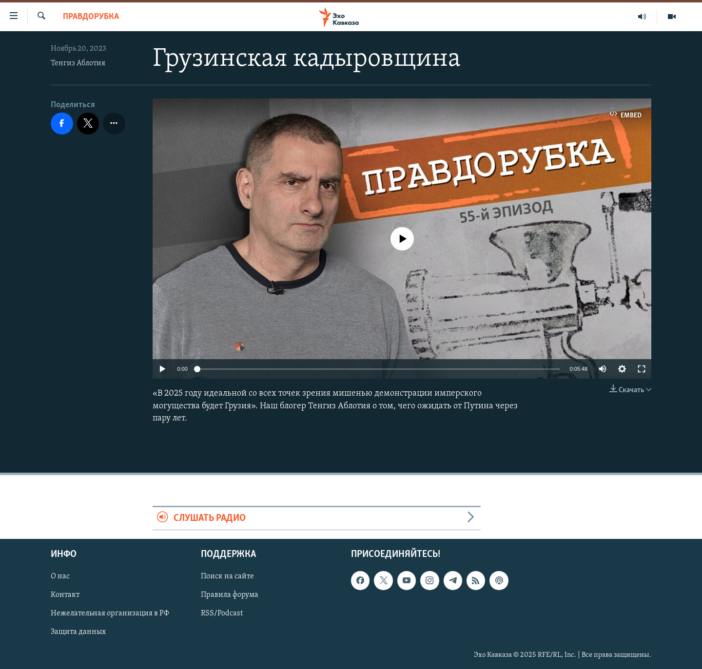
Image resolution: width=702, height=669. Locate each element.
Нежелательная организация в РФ (110, 614)
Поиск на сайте (227, 577)
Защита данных (78, 632)
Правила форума (229, 595)
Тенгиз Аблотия (78, 63)
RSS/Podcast (222, 614)
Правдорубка (91, 16)
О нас (60, 577)
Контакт (65, 595)
